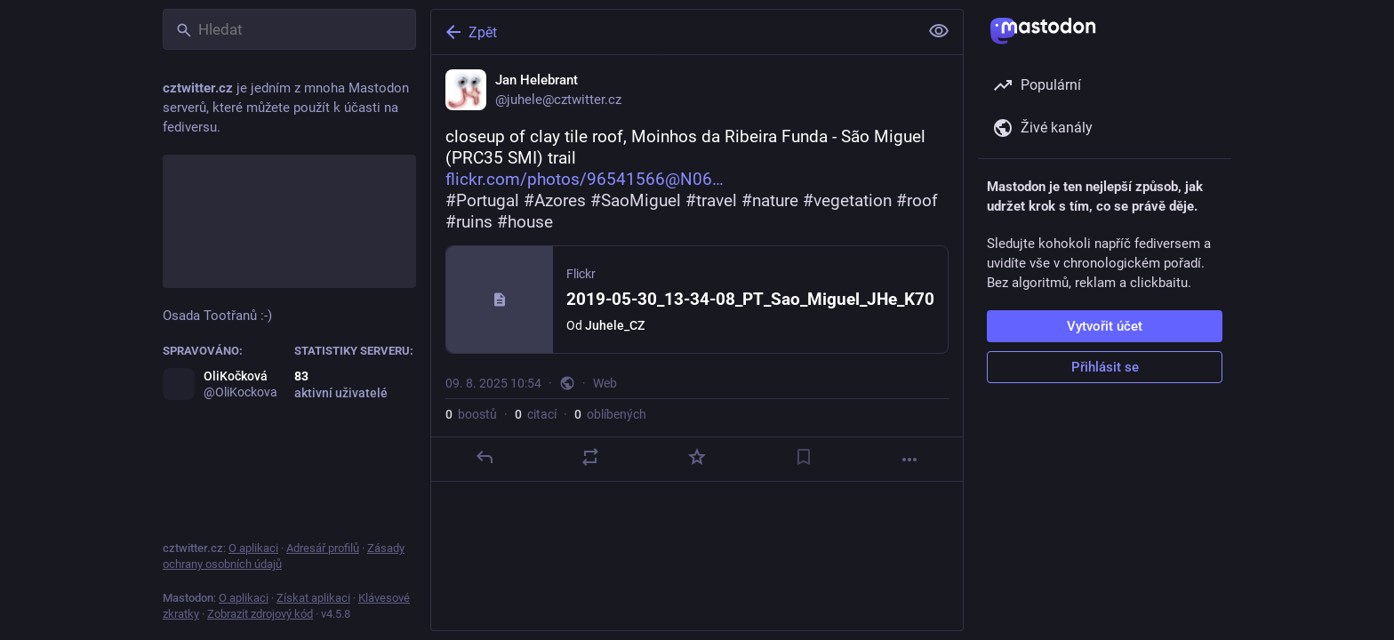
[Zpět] (673, 32)
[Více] (909, 459)
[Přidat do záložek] (803, 457)
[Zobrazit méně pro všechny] (939, 31)
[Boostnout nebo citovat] (590, 457)
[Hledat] (289, 29)
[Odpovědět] (484, 457)
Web (605, 383)
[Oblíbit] (697, 457)
